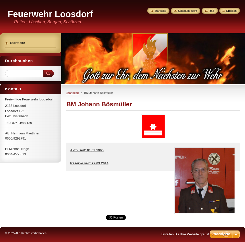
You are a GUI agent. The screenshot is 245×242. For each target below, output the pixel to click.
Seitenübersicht (187, 10)
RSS (211, 10)
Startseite (72, 92)
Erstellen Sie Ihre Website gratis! (185, 234)
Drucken (231, 10)
